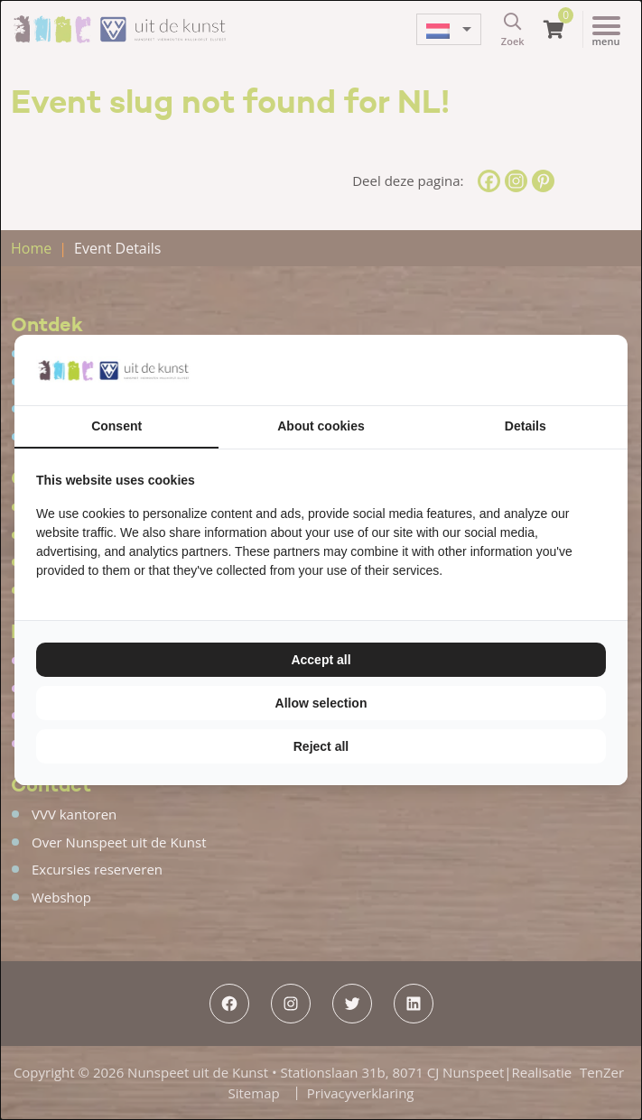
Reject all (321, 746)
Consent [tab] (116, 426)
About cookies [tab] (320, 426)
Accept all (320, 660)
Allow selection (321, 703)
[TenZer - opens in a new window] (605, 370)
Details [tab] (525, 426)
